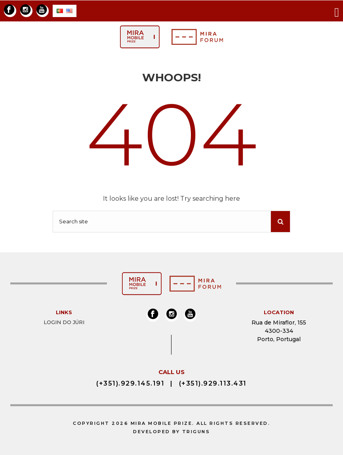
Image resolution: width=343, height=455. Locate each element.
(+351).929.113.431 (213, 383)
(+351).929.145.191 (130, 383)
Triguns (196, 431)
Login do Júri (64, 322)
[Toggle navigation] (336, 11)
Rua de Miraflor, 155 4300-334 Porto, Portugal (279, 331)
